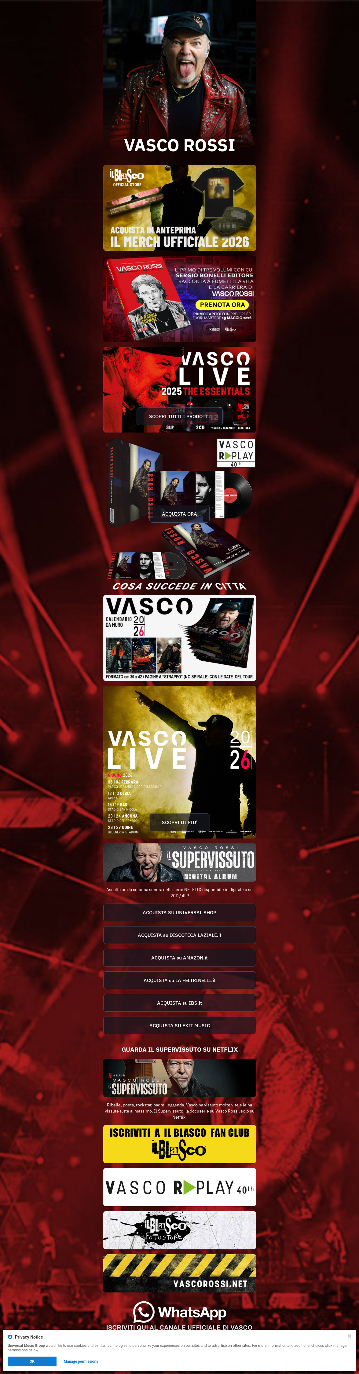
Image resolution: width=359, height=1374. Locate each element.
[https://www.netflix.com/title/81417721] (179, 1078)
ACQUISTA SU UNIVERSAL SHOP (179, 912)
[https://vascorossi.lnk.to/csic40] (179, 513)
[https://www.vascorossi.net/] (179, 1273)
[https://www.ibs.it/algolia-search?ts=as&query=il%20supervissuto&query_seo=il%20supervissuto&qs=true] (179, 1003)
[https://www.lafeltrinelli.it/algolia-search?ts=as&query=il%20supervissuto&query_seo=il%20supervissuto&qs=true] (179, 980)
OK (32, 1361)
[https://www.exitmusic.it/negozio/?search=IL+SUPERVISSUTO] (179, 1025)
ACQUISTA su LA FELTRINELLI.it (180, 980)
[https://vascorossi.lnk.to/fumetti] (179, 299)
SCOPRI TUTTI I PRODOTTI (179, 416)
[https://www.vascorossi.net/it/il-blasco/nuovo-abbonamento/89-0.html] (179, 1144)
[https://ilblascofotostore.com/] (179, 1230)
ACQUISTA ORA (179, 514)
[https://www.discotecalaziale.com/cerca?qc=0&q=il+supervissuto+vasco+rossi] (179, 935)
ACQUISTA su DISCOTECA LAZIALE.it (180, 935)
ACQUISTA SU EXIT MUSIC (179, 1025)
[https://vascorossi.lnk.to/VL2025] (179, 390)
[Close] (349, 1336)
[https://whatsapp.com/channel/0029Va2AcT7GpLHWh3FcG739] (179, 1316)
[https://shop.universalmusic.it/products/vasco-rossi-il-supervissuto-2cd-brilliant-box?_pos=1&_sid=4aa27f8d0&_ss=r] (179, 912)
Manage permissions (81, 1361)
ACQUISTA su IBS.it (179, 1003)
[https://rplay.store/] (179, 1187)
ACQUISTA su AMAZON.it (179, 958)
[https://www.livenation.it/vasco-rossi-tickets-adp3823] (179, 762)
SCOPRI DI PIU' (179, 822)
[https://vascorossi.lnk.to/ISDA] (179, 862)
